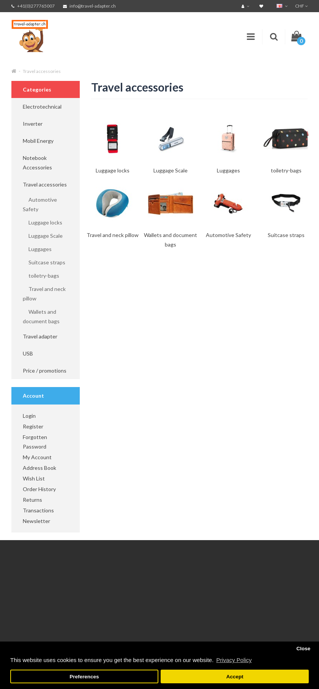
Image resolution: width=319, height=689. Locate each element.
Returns (32, 499)
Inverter (33, 123)
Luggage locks (42, 222)
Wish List (34, 478)
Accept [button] (234, 677)
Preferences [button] (84, 677)
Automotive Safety (40, 204)
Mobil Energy (38, 140)
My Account (37, 457)
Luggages (37, 249)
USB (28, 353)
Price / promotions (44, 370)
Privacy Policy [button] (233, 660)
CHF (301, 6)
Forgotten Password (35, 442)
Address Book (39, 468)
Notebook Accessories (37, 163)
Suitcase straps (44, 262)
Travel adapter (40, 336)
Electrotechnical (42, 106)
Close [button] (303, 648)
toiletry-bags (41, 275)
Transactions (38, 510)
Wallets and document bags (41, 316)
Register (33, 426)
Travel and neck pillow (44, 294)
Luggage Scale (43, 235)
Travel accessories (42, 71)
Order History (39, 489)
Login (29, 415)
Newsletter (36, 521)
